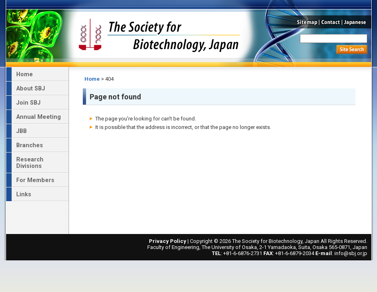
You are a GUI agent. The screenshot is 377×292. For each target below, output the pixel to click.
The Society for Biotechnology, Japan (159, 34)
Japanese (357, 21)
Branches (29, 145)
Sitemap (306, 21)
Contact (331, 21)
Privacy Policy (167, 241)
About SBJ (30, 88)
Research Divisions (29, 162)
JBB (21, 131)
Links (23, 194)
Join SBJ (28, 102)
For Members (35, 180)
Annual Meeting (38, 117)
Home (92, 79)
